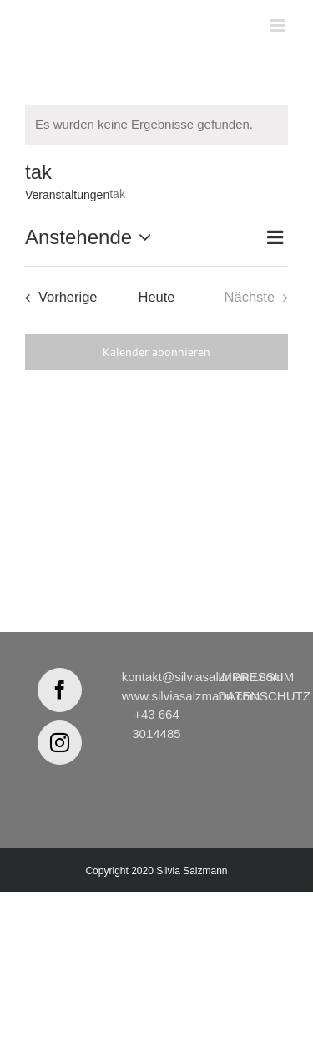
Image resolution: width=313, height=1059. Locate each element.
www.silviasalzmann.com (191, 696)
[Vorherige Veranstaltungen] (57, 297)
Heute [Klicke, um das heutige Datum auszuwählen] (156, 296)
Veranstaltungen (67, 194)
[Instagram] (60, 742)
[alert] (156, 125)
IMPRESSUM (256, 677)
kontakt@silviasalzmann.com (203, 677)
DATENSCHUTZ (264, 696)
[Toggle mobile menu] (279, 25)
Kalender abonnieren (156, 352)
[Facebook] (60, 690)
